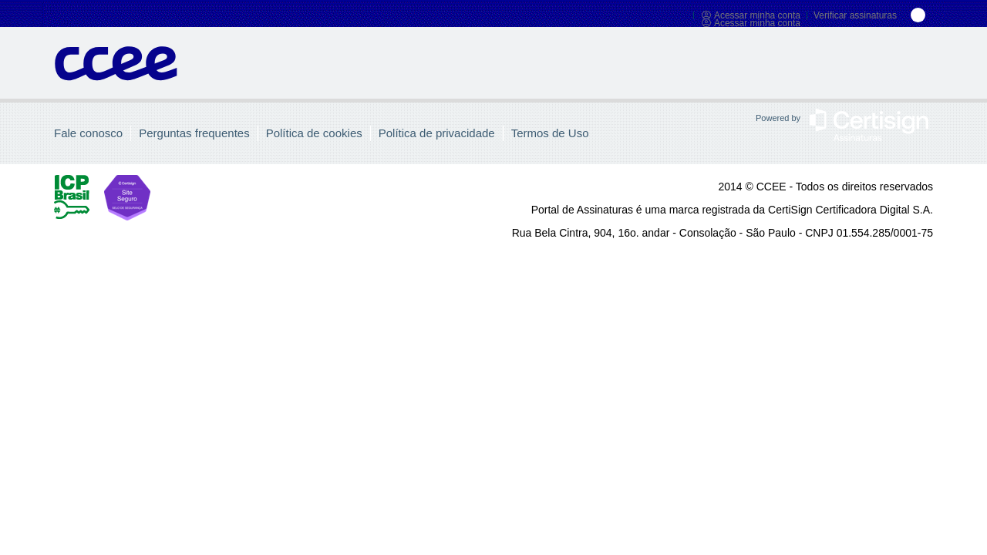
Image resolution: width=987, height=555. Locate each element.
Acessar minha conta (750, 15)
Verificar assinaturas (855, 15)
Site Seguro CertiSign (162, 197)
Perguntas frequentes (194, 133)
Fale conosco (88, 133)
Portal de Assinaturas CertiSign (116, 72)
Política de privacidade (437, 133)
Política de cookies (314, 133)
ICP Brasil (71, 197)
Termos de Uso (550, 133)
